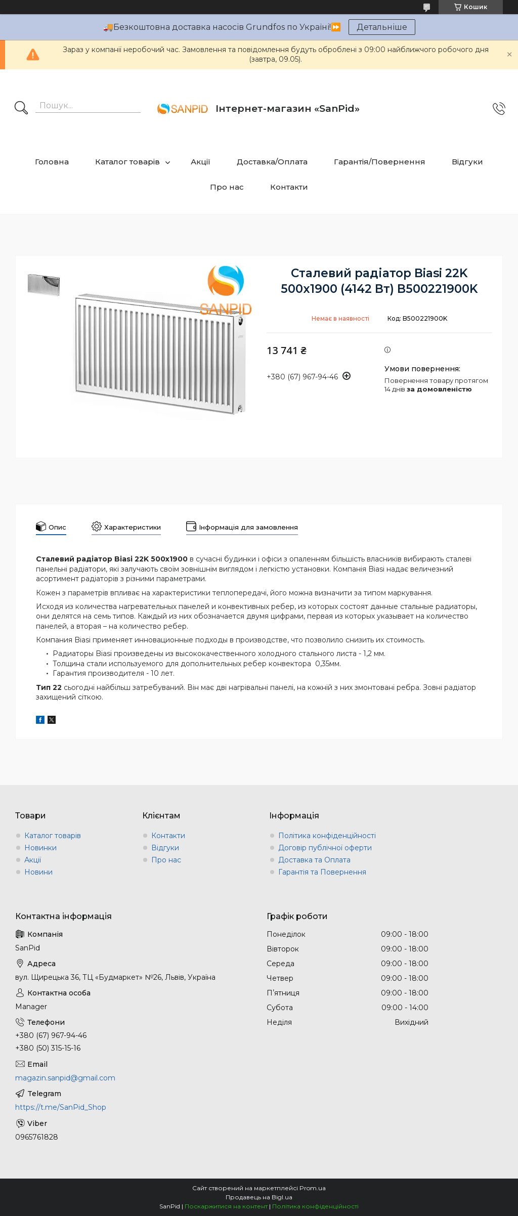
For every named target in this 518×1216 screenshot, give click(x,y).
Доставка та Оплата (314, 859)
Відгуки (467, 161)
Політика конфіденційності (327, 835)
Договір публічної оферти (325, 847)
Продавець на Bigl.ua (259, 1197)
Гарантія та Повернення (322, 872)
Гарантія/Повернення (379, 161)
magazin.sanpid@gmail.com (65, 1077)
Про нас (227, 187)
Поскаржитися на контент (226, 1206)
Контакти (289, 187)
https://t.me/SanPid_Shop (60, 1107)
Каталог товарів (127, 161)
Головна (52, 161)
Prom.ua (312, 1188)
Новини (38, 872)
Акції (200, 161)
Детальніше (382, 27)
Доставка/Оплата (272, 161)
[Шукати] (21, 108)
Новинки (40, 847)
